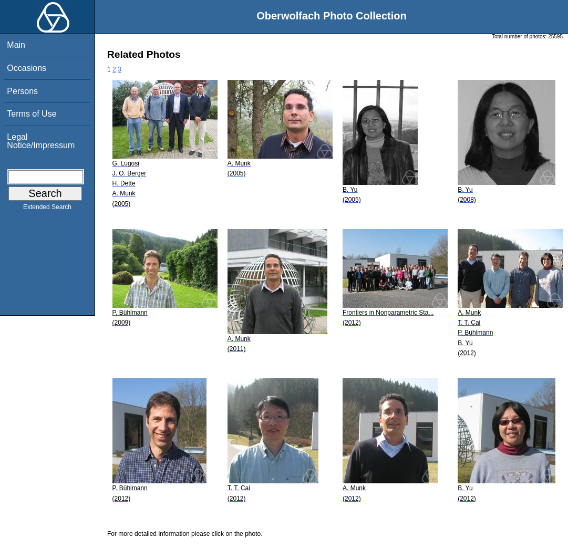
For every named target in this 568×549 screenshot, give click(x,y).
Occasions (26, 68)
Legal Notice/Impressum (41, 141)
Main (16, 44)
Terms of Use (31, 113)
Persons (22, 91)
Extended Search (47, 209)
